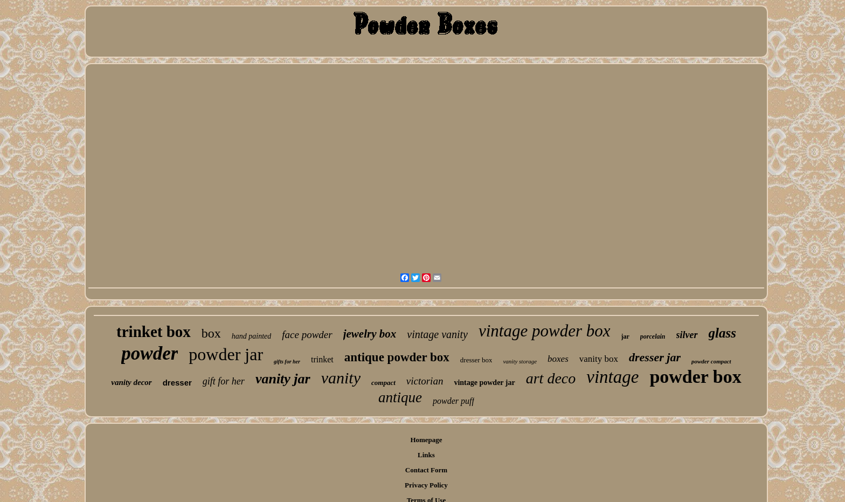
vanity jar (282, 379)
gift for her (224, 381)
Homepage (426, 440)
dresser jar (655, 357)
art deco (551, 378)
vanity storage (520, 361)
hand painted (252, 336)
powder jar (226, 354)
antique (400, 397)
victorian (425, 381)
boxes (558, 359)
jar (625, 336)
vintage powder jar (484, 383)
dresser (177, 382)
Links (426, 455)
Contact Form (426, 470)
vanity (341, 378)
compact (383, 383)
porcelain (653, 336)
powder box (695, 377)
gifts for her (287, 362)
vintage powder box (545, 330)
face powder (307, 334)
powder (149, 353)
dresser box (476, 360)
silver (687, 334)
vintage (612, 377)
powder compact (711, 361)
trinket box (153, 331)
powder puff (453, 400)
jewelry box (370, 333)
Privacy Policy (426, 485)
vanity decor (131, 382)
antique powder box (396, 357)
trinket (322, 359)
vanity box (598, 359)
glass (722, 333)
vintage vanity (437, 334)
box (211, 333)
